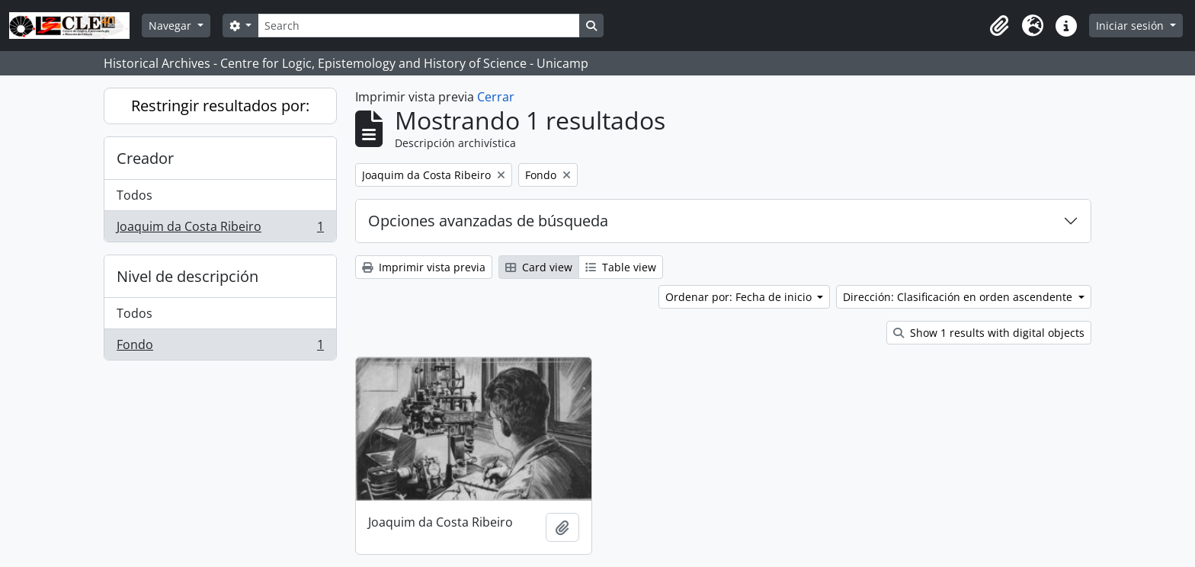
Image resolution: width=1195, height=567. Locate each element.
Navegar (171, 25)
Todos (134, 195)
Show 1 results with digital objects (988, 332)
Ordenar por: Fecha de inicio (740, 297)
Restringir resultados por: (220, 105)
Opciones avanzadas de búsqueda (488, 220)
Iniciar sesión (1131, 25)
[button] (999, 26)
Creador (145, 158)
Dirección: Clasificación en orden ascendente (959, 297)
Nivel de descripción (187, 276)
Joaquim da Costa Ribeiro (220, 229)
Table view (620, 267)
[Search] (418, 25)
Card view (538, 267)
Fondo (220, 347)
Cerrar (495, 96)
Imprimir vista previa (423, 267)
